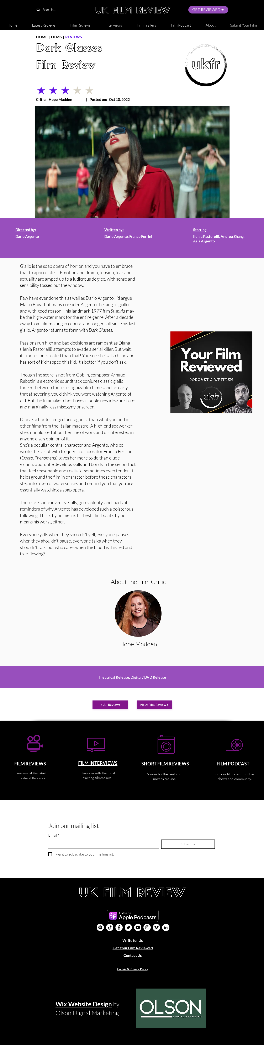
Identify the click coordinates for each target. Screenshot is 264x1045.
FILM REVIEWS (30, 763)
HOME (41, 37)
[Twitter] (128, 927)
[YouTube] (137, 927)
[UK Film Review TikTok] (109, 927)
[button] (210, 23)
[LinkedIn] (165, 927)
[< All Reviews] (110, 704)
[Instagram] (147, 927)
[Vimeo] (156, 927)
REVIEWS (73, 37)
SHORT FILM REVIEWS (165, 763)
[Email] (102, 844)
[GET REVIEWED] (208, 9)
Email (53, 835)
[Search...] (61, 9)
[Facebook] (119, 927)
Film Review (65, 66)
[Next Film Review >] (154, 704)
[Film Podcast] (100, 927)
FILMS (56, 37)
